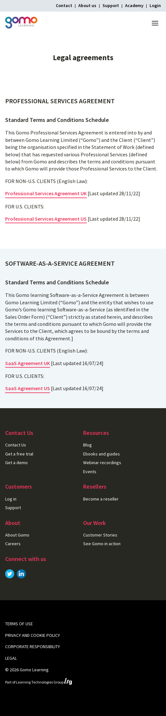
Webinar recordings (102, 462)
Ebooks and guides (101, 454)
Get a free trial (19, 454)
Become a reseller (101, 499)
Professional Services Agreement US (46, 219)
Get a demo (16, 462)
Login (155, 5)
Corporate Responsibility (32, 646)
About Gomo (17, 535)
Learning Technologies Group (44, 682)
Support (111, 5)
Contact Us (15, 445)
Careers (13, 543)
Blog (87, 445)
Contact (64, 5)
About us (87, 5)
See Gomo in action (102, 543)
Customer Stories (100, 535)
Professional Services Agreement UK (46, 193)
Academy (134, 5)
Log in (10, 499)
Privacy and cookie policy (32, 635)
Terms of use (19, 624)
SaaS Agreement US (27, 388)
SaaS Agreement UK (27, 363)
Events (89, 471)
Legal (11, 658)
